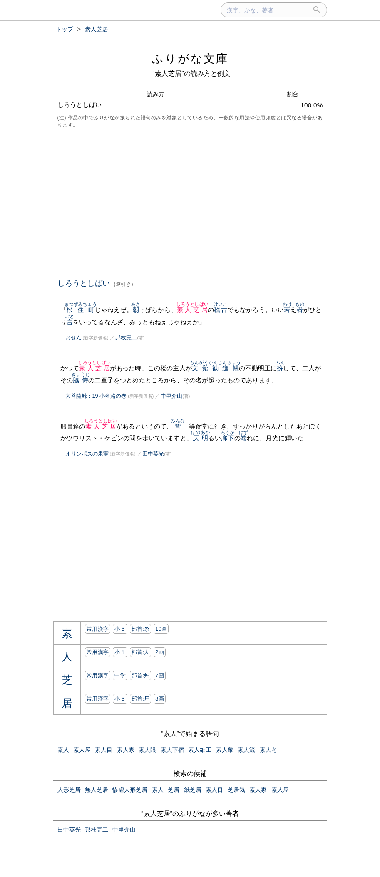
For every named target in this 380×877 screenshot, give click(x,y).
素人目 (103, 749)
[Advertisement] (190, 202)
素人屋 (82, 749)
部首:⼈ (141, 652)
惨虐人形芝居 (129, 789)
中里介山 (171, 396)
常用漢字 (98, 629)
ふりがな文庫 (190, 58)
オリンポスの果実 (87, 454)
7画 (159, 675)
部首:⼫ (141, 699)
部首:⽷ (141, 629)
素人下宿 (172, 749)
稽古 (220, 309)
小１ (120, 652)
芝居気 (236, 789)
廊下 (227, 437)
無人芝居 (96, 789)
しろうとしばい (95, 283)
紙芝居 (192, 789)
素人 (63, 749)
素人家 (125, 749)
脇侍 (80, 380)
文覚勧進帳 (215, 368)
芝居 (173, 789)
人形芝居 (69, 789)
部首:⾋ (141, 675)
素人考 (268, 749)
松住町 (81, 309)
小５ (120, 629)
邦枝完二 (126, 337)
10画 (161, 629)
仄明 (200, 437)
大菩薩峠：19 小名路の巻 (96, 396)
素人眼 (147, 749)
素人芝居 (192, 309)
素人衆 (224, 749)
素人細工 (199, 749)
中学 (120, 675)
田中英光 (153, 454)
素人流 (246, 749)
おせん (73, 337)
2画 (159, 652)
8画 (159, 699)
